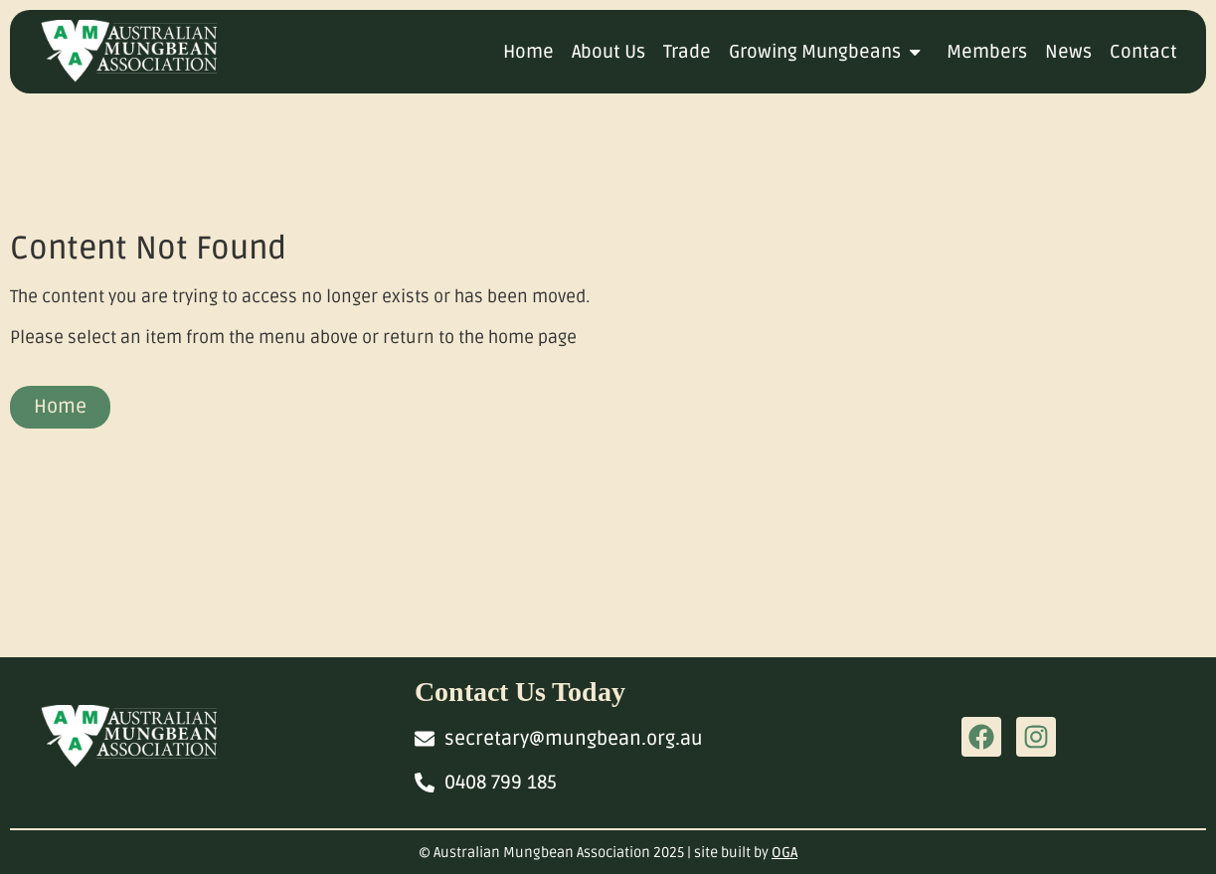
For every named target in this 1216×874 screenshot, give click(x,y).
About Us (608, 52)
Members (987, 52)
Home (528, 52)
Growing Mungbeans (829, 52)
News (1068, 52)
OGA (784, 852)
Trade (687, 52)
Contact (1143, 52)
